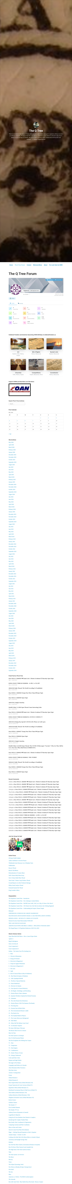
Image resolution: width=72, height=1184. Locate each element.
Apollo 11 (11, 938)
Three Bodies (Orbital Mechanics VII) (18, 1092)
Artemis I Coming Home (14, 1072)
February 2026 (12, 449)
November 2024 (12, 487)
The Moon (11, 1157)
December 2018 (12, 663)
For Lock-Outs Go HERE (56, 265)
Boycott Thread (12, 868)
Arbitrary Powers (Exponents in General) (18, 1112)
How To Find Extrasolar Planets (16, 1038)
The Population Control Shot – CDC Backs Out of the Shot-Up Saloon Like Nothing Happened (31, 906)
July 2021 (11, 586)
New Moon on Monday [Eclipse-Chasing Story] (20, 1167)
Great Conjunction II (13, 948)
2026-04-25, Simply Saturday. (16, 741)
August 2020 (12, 613)
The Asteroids (12, 1179)
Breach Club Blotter (13, 870)
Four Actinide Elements (14, 1107)
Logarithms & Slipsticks (14, 1115)
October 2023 (12, 519)
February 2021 (12, 598)
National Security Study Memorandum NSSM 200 (21, 920)
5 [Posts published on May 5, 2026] (17, 420)
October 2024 (12, 489)
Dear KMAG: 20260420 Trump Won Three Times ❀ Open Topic (26, 767)
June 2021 (11, 588)
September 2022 (12, 551)
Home (11, 265)
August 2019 (12, 643)
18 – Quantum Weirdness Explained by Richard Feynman (22, 996)
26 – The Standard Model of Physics (17, 1015)
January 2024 (12, 511)
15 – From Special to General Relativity (18, 988)
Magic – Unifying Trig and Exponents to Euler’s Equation (22, 1132)
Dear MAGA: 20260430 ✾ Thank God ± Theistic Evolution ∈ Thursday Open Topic (31, 712)
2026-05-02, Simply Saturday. (16, 702)
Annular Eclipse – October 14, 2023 (17, 1134)
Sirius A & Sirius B (13, 943)
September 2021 (12, 581)
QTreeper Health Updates (15, 858)
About (45, 265)
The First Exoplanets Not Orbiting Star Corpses (20, 1040)
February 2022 (12, 568)
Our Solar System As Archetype (16, 1035)
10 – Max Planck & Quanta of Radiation (18, 976)
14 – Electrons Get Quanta (15, 986)
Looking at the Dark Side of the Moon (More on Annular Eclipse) (24, 1137)
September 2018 (12, 670)
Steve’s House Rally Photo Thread (17, 878)
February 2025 (12, 479)
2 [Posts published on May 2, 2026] (48, 417)
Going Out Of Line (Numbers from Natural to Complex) (22, 1117)
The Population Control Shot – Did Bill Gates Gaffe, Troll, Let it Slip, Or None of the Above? (31, 903)
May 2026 (11, 442)
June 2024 (11, 499)
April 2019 (11, 653)
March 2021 (11, 596)
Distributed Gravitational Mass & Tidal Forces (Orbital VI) (23, 1090)
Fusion (10, 1075)
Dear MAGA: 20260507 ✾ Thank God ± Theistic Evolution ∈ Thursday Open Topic (31, 678)
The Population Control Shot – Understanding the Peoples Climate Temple (26, 908)
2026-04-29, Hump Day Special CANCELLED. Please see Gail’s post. (27, 722)
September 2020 (12, 611)
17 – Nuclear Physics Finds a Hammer (18, 993)
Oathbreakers (12, 865)
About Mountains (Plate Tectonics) (17, 1067)
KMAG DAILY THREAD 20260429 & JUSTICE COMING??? (26, 717)
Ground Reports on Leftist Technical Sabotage (20, 883)
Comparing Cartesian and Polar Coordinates (19, 1124)
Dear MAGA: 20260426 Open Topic (18, 736)
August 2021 (12, 583)
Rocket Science (12, 1100)
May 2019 (11, 650)
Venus (10, 1162)
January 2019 (12, 660)
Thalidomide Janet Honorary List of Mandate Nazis (21, 863)
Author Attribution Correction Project (17, 860)
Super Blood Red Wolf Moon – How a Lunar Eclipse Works (23, 936)
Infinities (11, 1142)
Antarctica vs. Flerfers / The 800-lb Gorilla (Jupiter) (21, 1176)
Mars (10, 1174)
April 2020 (11, 623)
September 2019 (12, 640)
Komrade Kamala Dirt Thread (16, 887)
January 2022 (12, 571)
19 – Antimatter (12, 998)
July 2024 (11, 497)
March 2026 (11, 447)
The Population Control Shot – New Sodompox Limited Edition (24, 901)
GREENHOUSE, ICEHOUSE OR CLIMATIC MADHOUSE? (23, 913)
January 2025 (12, 482)
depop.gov (11, 910)
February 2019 (12, 658)
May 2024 (11, 502)
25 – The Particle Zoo (14, 1013)
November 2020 (12, 606)
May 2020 (11, 621)
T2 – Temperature (13, 1045)
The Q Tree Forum (20, 265)
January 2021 (12, 601)
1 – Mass (11, 953)
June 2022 (11, 559)
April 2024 (11, 504)
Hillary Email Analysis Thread (16, 885)
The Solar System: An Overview (16, 1154)
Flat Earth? (11, 1169)
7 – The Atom (12, 968)
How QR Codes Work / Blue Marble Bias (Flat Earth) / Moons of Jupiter (26, 1182)
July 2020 (11, 616)
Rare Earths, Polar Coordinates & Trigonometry (20, 1122)
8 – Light (11, 971)
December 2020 (12, 603)
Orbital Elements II (13, 1080)
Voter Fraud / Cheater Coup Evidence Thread (19, 880)
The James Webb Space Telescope (17, 1028)
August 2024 (12, 494)
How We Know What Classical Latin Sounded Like (21, 1147)
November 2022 (12, 546)
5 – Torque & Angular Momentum (17, 963)
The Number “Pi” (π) (14, 1110)
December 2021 (12, 573)
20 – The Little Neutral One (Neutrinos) (18, 1000)
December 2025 (12, 454)
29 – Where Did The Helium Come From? (19, 1023)
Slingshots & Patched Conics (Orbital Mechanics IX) (21, 1097)
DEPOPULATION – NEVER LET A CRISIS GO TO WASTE (23, 918)
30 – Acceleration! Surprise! (15, 1025)
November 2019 (12, 635)
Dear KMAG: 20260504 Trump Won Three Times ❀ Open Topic (26, 693)
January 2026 (12, 452)
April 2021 (11, 593)
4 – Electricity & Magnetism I (16, 961)
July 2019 (11, 645)
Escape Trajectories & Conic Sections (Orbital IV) (21, 1085)
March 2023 (11, 536)
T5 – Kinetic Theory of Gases (16, 1053)
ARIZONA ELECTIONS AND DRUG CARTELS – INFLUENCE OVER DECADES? (29, 925)
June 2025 (11, 469)
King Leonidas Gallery (14, 890)
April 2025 (11, 474)
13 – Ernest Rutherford (14, 983)
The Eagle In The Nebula (15, 1062)
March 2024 (11, 506)
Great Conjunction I (13, 946)
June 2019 (11, 648)
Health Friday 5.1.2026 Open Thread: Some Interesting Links (25, 707)
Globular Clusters (13, 1102)
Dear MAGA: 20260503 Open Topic (18, 698)
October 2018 (12, 668)
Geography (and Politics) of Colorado (18, 1065)
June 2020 (11, 618)
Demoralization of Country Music (17, 873)
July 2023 (11, 526)
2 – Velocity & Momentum (15, 956)
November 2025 (12, 457)
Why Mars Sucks (13, 1070)
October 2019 (12, 638)
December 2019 (12, 633)
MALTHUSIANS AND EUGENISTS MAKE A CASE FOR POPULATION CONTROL (30, 915)
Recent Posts (58, 279)
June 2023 (11, 529)
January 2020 (12, 630)
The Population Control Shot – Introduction (19, 898)
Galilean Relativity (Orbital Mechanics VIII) (19, 1095)
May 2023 (11, 531)
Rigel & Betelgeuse (13, 941)
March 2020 (11, 625)
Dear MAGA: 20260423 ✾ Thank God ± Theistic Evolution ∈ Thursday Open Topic (31, 752)
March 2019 (11, 655)
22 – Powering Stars (13, 1005)
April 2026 (11, 444)
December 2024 (12, 484)
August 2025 (12, 464)
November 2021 (12, 576)
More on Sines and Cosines (15, 1127)
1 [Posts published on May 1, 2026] (40, 417)
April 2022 (11, 563)
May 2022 (11, 561)
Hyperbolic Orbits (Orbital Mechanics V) (18, 1087)
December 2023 (12, 514)
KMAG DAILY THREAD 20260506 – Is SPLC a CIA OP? (24, 683)
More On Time (12, 1033)
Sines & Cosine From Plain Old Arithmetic (19, 1129)
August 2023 (12, 524)
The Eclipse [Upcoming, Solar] (16, 1164)
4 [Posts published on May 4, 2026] (9, 420)
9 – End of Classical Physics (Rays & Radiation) (20, 973)
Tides (10, 1152)
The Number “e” (13, 1105)
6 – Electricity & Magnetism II (16, 966)
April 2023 (11, 534)
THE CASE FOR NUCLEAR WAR (17, 923)
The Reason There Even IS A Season (17, 1030)
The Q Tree (36, 130)
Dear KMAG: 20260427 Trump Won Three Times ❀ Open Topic (26, 731)
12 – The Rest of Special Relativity (17, 981)
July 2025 (11, 467)
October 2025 (12, 459)
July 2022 (11, 556)
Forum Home (50, 279)
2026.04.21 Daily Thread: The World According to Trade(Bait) (25, 762)
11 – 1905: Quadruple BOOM (16, 978)
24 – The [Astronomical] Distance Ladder (18, 1010)
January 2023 (12, 541)
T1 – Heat (11, 1043)
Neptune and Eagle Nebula (15, 1060)
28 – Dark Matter (13, 1020)
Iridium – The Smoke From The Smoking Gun (20, 951)
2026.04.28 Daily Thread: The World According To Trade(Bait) (25, 726)
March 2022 (11, 566)
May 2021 (11, 591)
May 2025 (11, 472)
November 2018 (12, 665)
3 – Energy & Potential (14, 958)
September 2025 (12, 462)
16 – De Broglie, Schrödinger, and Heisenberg (20, 991)
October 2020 (12, 608)
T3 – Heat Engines (13, 1048)
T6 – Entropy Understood (15, 1055)
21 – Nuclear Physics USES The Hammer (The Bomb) (22, 1003)
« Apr (10, 434)
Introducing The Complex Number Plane (18, 1119)
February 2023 (12, 539)
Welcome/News (37, 265)
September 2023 (12, 521)
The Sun (11, 1172)
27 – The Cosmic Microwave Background (19, 1018)
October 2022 (12, 549)
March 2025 (11, 477)
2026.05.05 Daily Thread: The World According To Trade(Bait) (25, 688)
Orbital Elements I (13, 1077)
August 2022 (12, 554)
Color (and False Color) (14, 1057)
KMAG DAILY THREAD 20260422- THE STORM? (23, 757)
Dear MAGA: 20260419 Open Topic (18, 772)
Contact (29, 265)
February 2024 (12, 509)
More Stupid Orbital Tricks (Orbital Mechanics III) (21, 1082)
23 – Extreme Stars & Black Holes (17, 1008)
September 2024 (12, 492)
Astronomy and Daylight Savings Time (18, 1139)
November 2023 (12, 516)
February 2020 (12, 628)
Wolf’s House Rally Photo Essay (16, 875)
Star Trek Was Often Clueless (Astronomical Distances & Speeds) (24, 1144)
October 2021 (12, 578)
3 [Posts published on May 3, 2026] (56, 417)
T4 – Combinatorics (13, 1050)
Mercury (11, 1159)
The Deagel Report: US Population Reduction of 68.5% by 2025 (24, 928)
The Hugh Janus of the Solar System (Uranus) (19, 1149)
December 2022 (12, 544)
